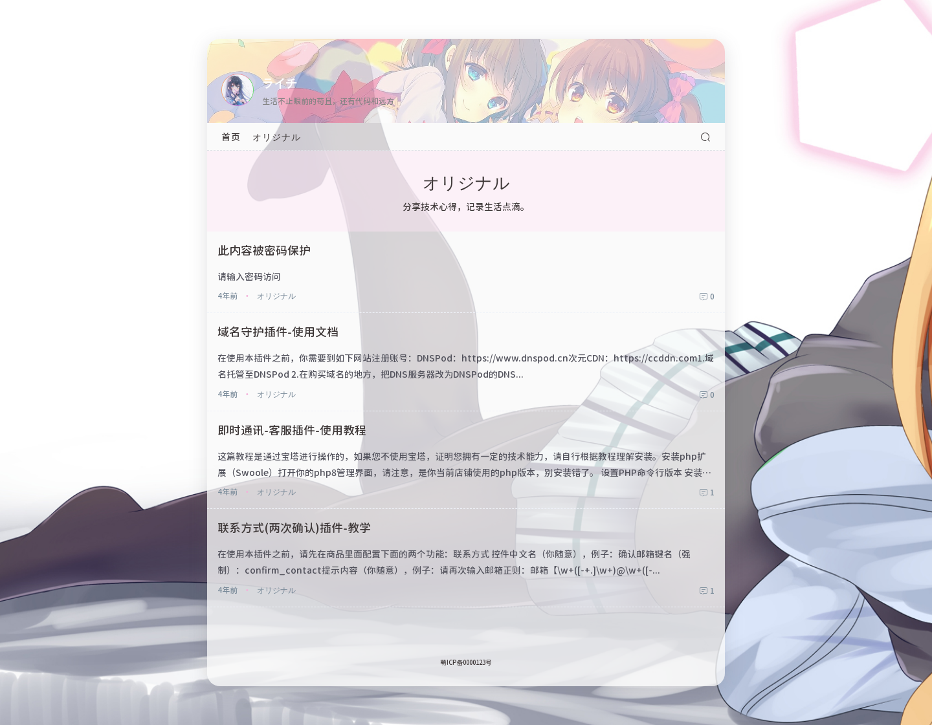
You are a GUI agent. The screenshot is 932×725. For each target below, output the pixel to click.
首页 (231, 136)
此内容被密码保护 (264, 249)
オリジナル (276, 136)
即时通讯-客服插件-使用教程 (291, 429)
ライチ (279, 82)
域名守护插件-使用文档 (277, 331)
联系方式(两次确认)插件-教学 (294, 527)
